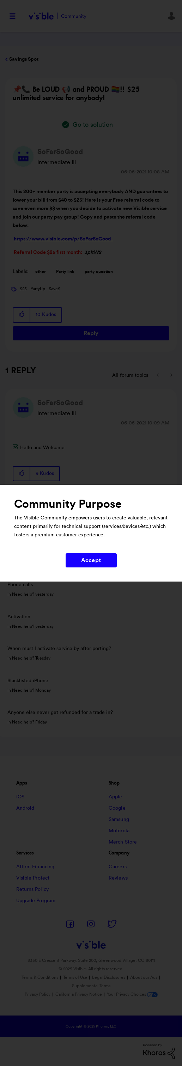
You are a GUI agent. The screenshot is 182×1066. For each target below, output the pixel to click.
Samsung (119, 819)
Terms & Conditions (40, 977)
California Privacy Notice (79, 994)
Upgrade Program (36, 900)
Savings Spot (23, 59)
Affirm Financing (35, 866)
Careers (118, 866)
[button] (21, 315)
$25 (23, 289)
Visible (57, 16)
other (40, 271)
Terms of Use (75, 977)
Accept (91, 560)
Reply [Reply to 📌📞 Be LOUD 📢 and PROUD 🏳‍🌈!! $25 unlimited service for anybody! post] (91, 333)
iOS (20, 796)
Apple (115, 796)
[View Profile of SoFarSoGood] (60, 151)
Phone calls (20, 584)
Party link (65, 271)
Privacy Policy (37, 994)
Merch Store (123, 842)
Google (117, 808)
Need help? (23, 594)
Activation (18, 616)
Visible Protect (33, 878)
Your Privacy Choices (132, 994)
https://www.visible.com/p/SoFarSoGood (63, 239)
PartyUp (37, 289)
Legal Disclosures (108, 977)
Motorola (119, 830)
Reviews (118, 878)
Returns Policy (32, 889)
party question (99, 271)
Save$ (54, 289)
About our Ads (143, 977)
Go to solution (93, 124)
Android (25, 808)
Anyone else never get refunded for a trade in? (60, 712)
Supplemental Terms (91, 986)
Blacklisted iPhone (27, 680)
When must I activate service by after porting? (59, 648)
